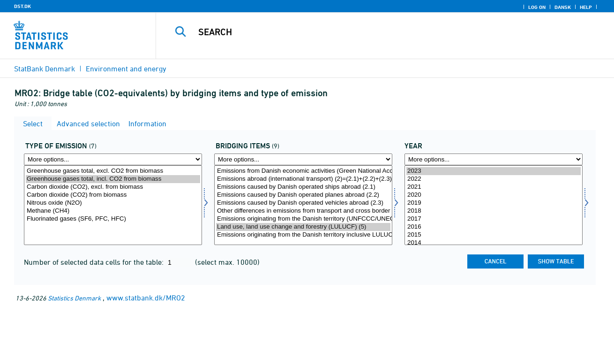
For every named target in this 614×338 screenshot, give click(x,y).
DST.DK (22, 6)
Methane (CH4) (113, 211)
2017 (493, 219)
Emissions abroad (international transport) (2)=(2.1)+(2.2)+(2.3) (303, 179)
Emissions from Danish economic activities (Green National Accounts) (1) (303, 171)
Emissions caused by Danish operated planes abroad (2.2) (303, 195)
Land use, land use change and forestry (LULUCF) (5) (303, 227)
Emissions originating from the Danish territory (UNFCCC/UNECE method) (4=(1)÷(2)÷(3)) (303, 219)
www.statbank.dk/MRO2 (145, 297)
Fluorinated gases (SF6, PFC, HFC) (113, 219)
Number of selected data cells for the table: (94, 262)
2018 (493, 211)
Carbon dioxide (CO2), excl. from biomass (113, 187)
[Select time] (493, 205)
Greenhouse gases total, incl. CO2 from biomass (113, 179)
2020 (493, 195)
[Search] (375, 32)
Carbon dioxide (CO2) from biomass (113, 195)
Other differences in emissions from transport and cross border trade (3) (303, 211)
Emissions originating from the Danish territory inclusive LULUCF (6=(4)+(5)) (303, 235)
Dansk (562, 7)
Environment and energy (126, 68)
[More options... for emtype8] (113, 159)
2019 (493, 203)
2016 (493, 227)
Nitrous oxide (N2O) (113, 203)
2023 (493, 171)
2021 (493, 187)
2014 (493, 243)
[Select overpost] (303, 205)
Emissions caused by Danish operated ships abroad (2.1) (303, 187)
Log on (537, 7)
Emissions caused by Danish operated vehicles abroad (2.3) (303, 203)
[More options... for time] (493, 159)
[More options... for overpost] (303, 159)
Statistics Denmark (74, 298)
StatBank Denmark (44, 68)
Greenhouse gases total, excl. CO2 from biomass (113, 171)
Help (586, 7)
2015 (493, 235)
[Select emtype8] (113, 205)
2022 (493, 179)
